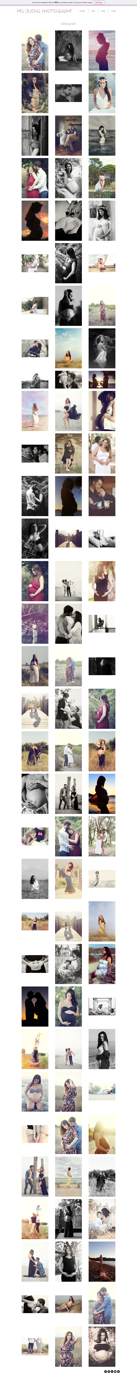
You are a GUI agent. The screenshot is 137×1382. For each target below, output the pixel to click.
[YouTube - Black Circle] (115, 1371)
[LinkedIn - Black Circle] (112, 1371)
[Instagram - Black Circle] (108, 1371)
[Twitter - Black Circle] (118, 1371)
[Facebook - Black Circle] (105, 1371)
